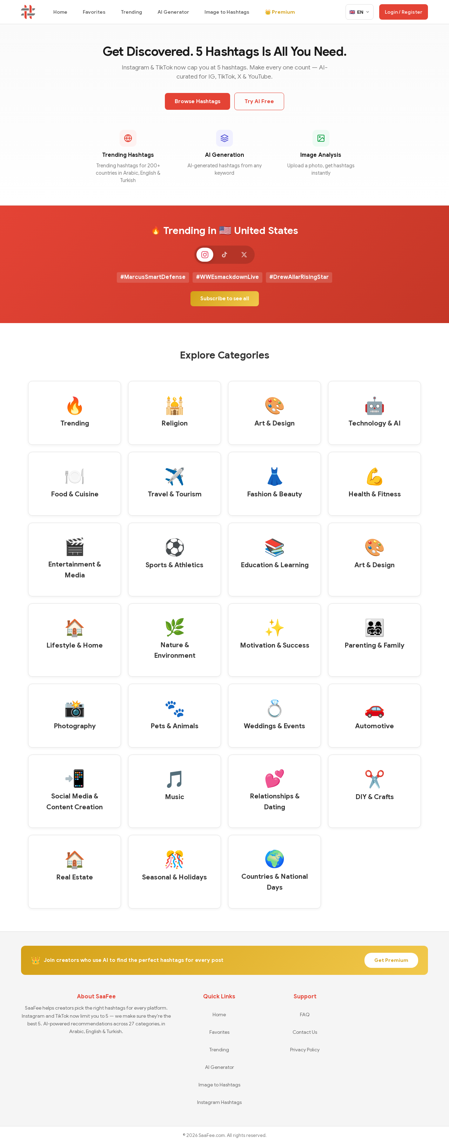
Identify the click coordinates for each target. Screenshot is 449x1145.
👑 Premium (280, 12)
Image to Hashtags (227, 12)
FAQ (305, 1014)
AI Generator (173, 12)
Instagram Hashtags (219, 1102)
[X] (247, 256)
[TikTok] (224, 256)
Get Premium (391, 960)
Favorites (94, 12)
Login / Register (403, 12)
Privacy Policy (305, 1049)
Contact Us (305, 1032)
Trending (131, 12)
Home (60, 12)
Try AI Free (259, 101)
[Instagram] (202, 256)
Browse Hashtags (197, 101)
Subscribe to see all (224, 300)
